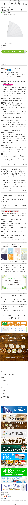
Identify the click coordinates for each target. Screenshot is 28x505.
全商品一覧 (4, 371)
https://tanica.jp (5, 495)
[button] (0, 349)
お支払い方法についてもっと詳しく (17, 164)
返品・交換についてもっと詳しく (17, 190)
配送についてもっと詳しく (19, 239)
